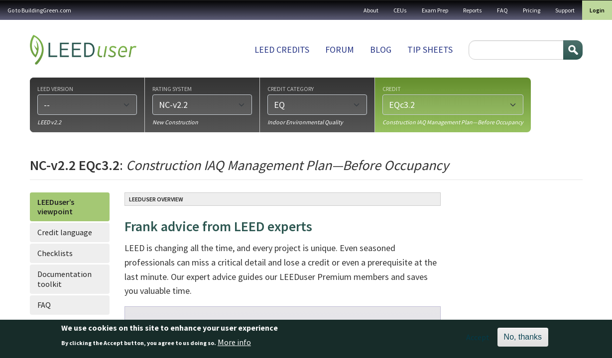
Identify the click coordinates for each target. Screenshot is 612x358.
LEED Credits (281, 49)
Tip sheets (430, 49)
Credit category (290, 88)
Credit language (64, 232)
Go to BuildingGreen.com (39, 10)
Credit (391, 88)
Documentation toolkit (64, 278)
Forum (339, 49)
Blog (380, 49)
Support (565, 10)
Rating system (172, 88)
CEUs (400, 10)
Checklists (55, 253)
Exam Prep (435, 10)
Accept (478, 340)
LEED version (55, 88)
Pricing (531, 10)
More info (234, 345)
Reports (472, 10)
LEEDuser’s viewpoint (55, 206)
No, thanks (523, 340)
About (371, 10)
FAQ (502, 10)
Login (597, 10)
